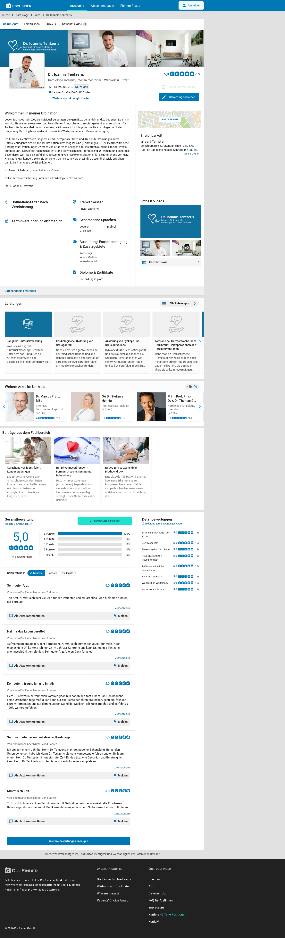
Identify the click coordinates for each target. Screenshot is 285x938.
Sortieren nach (16, 572)
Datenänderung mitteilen (20, 290)
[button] (4, 407)
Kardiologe (22, 15)
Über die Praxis (170, 262)
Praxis (51, 24)
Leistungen (32, 24)
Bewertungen (74, 24)
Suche (6, 15)
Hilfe (192, 387)
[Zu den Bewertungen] (182, 73)
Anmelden (191, 5)
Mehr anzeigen (191, 153)
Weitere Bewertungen (18, 524)
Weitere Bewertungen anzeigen (68, 841)
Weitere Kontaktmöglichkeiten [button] (71, 98)
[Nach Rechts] (200, 342)
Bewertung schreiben (178, 97)
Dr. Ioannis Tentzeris (59, 15)
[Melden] (121, 616)
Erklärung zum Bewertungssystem (162, 523)
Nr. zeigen (81, 87)
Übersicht (10, 24)
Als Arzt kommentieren (27, 616)
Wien (37, 15)
